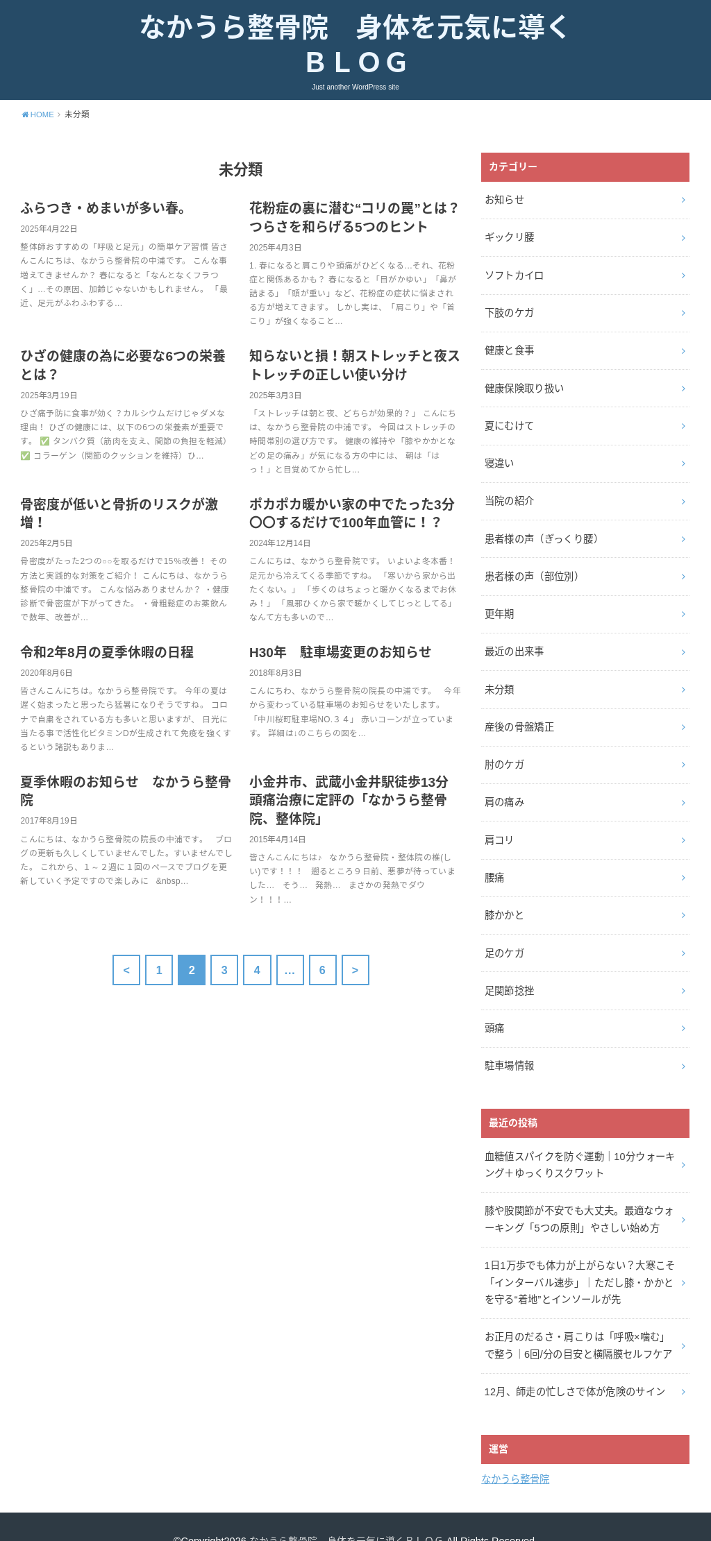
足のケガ (504, 935)
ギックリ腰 (509, 238)
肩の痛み (504, 788)
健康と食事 (509, 349)
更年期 (499, 605)
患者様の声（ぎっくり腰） (543, 532)
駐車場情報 (509, 1044)
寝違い (499, 458)
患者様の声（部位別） (534, 568)
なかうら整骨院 (515, 1450)
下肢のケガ (509, 312)
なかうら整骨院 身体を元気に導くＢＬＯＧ (355, 47)
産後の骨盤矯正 (518, 715)
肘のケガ (504, 752)
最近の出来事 (514, 641)
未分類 (499, 678)
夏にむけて (509, 421)
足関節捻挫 (509, 972)
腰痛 (494, 861)
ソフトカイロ (514, 275)
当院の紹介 (509, 495)
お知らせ (504, 202)
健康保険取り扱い (524, 385)
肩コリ (499, 825)
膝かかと (504, 898)
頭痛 (494, 1008)
